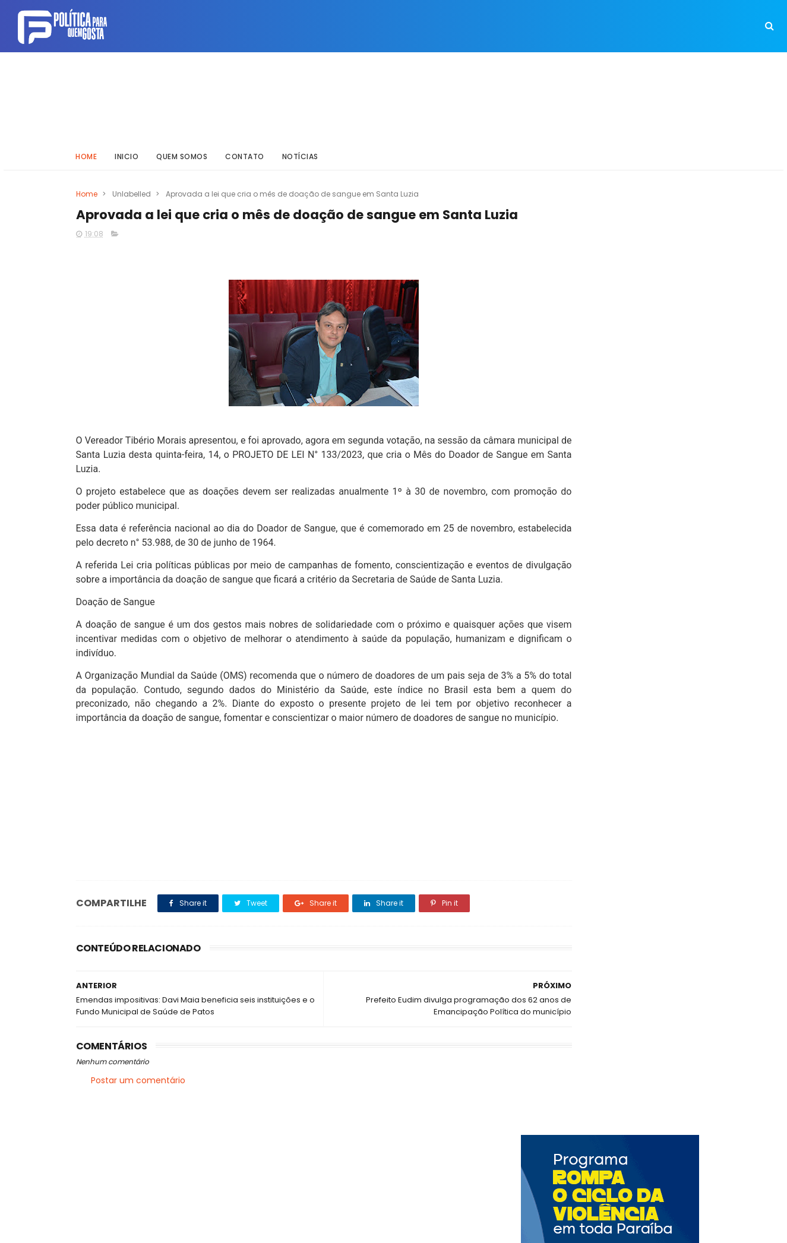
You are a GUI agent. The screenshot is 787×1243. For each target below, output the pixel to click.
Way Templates (235, 1228)
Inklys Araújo (352, 1228)
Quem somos (182, 151)
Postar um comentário (138, 1128)
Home (86, 151)
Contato (245, 151)
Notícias (300, 151)
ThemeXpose (143, 1228)
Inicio (127, 151)
